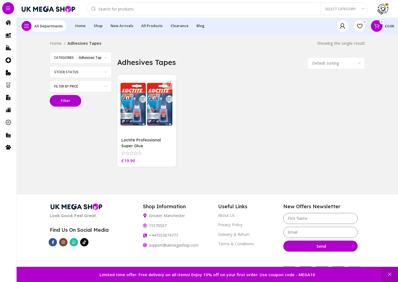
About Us (226, 218)
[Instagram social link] (63, 245)
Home (56, 47)
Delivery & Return (234, 237)
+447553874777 (163, 238)
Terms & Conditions (236, 246)
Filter (65, 104)
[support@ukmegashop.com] (145, 248)
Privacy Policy (230, 227)
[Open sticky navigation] (43, 30)
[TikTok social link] (84, 245)
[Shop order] (336, 67)
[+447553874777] (145, 238)
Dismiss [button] (389, 274)
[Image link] (76, 209)
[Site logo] (48, 10)
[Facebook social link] (53, 245)
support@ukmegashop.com (173, 248)
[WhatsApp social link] (74, 245)
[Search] (227, 11)
